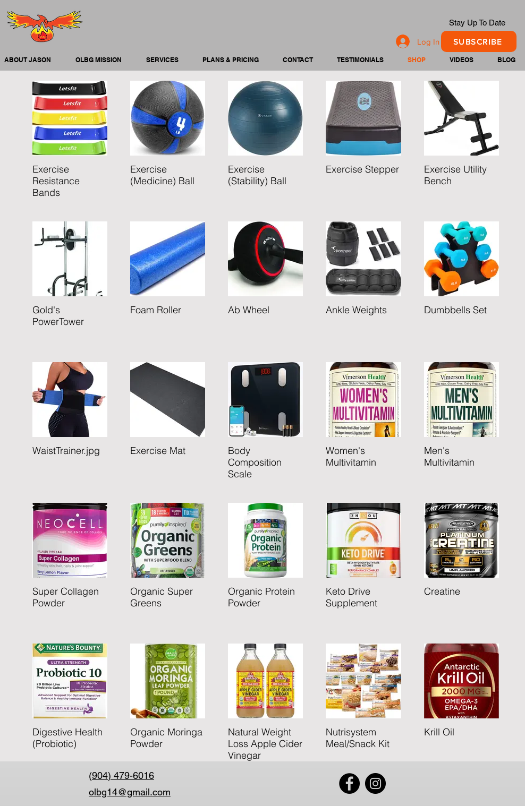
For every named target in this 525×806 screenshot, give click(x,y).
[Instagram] (375, 783)
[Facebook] (349, 783)
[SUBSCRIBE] (478, 41)
